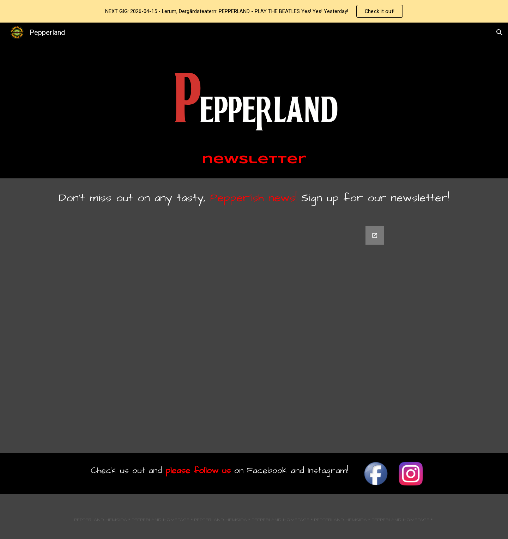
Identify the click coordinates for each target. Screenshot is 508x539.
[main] (254, 160)
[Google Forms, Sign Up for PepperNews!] (254, 335)
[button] (499, 32)
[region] (254, 11)
